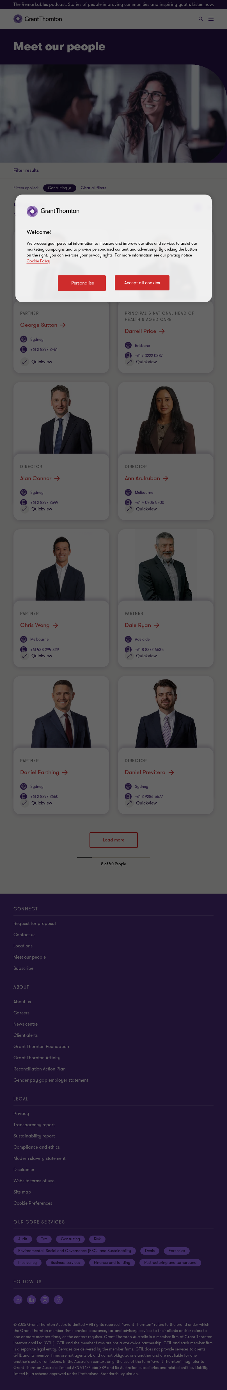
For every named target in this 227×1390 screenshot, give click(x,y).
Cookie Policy (38, 261)
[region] (113, 248)
